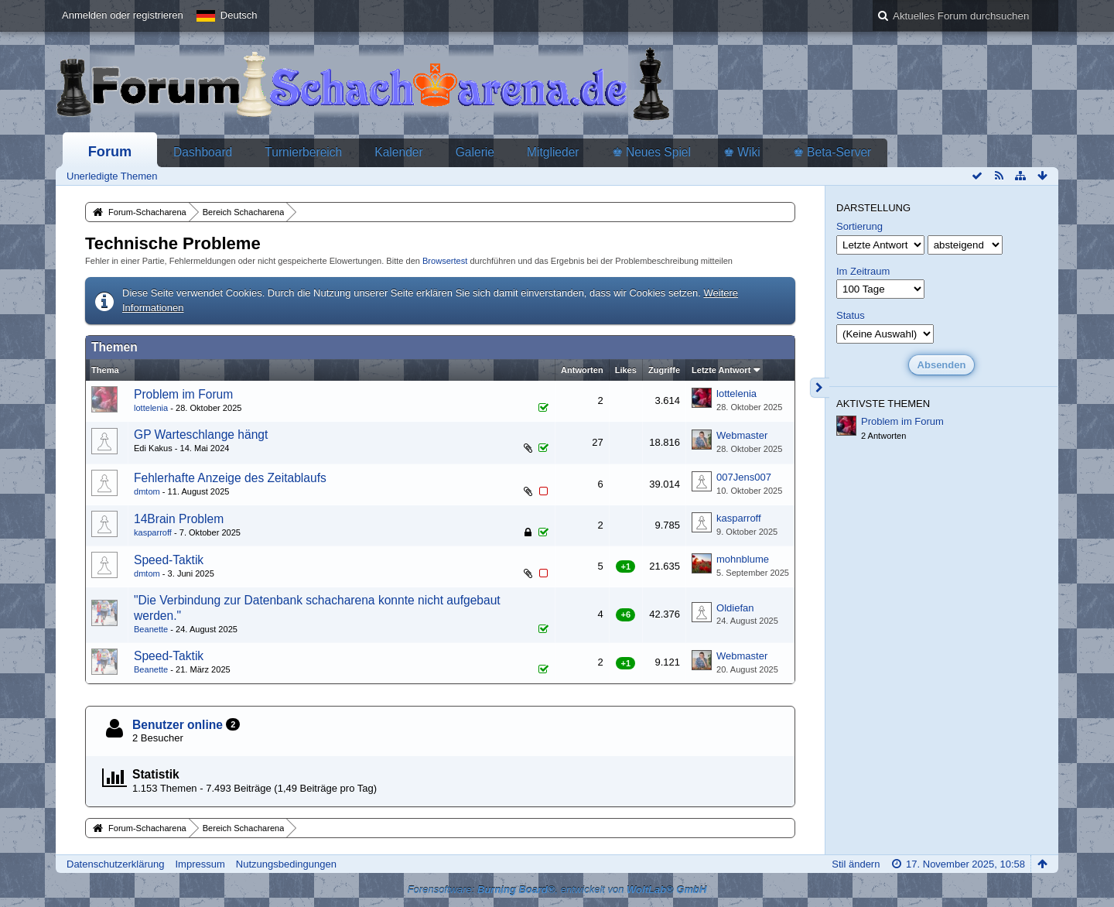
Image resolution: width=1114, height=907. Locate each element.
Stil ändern (856, 864)
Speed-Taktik (168, 559)
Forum (110, 151)
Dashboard (202, 152)
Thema (105, 370)
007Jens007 (743, 477)
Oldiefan (734, 608)
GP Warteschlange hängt (201, 434)
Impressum (199, 864)
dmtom (147, 491)
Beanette (151, 629)
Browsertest (444, 260)
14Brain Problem (179, 518)
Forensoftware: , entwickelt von (557, 889)
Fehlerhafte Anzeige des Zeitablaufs (230, 477)
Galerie (475, 152)
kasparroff (153, 532)
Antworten (582, 370)
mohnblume (742, 559)
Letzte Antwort (721, 370)
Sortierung (859, 226)
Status (850, 315)
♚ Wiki (741, 152)
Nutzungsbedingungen (286, 864)
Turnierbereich (303, 152)
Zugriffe (664, 370)
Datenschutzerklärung (115, 864)
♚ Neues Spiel (651, 152)
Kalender (398, 152)
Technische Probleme (173, 243)
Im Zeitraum (863, 271)
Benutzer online (177, 724)
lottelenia (151, 407)
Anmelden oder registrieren (122, 15)
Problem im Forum (183, 394)
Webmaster (741, 435)
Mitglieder (553, 152)
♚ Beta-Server (832, 152)
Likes (626, 370)
